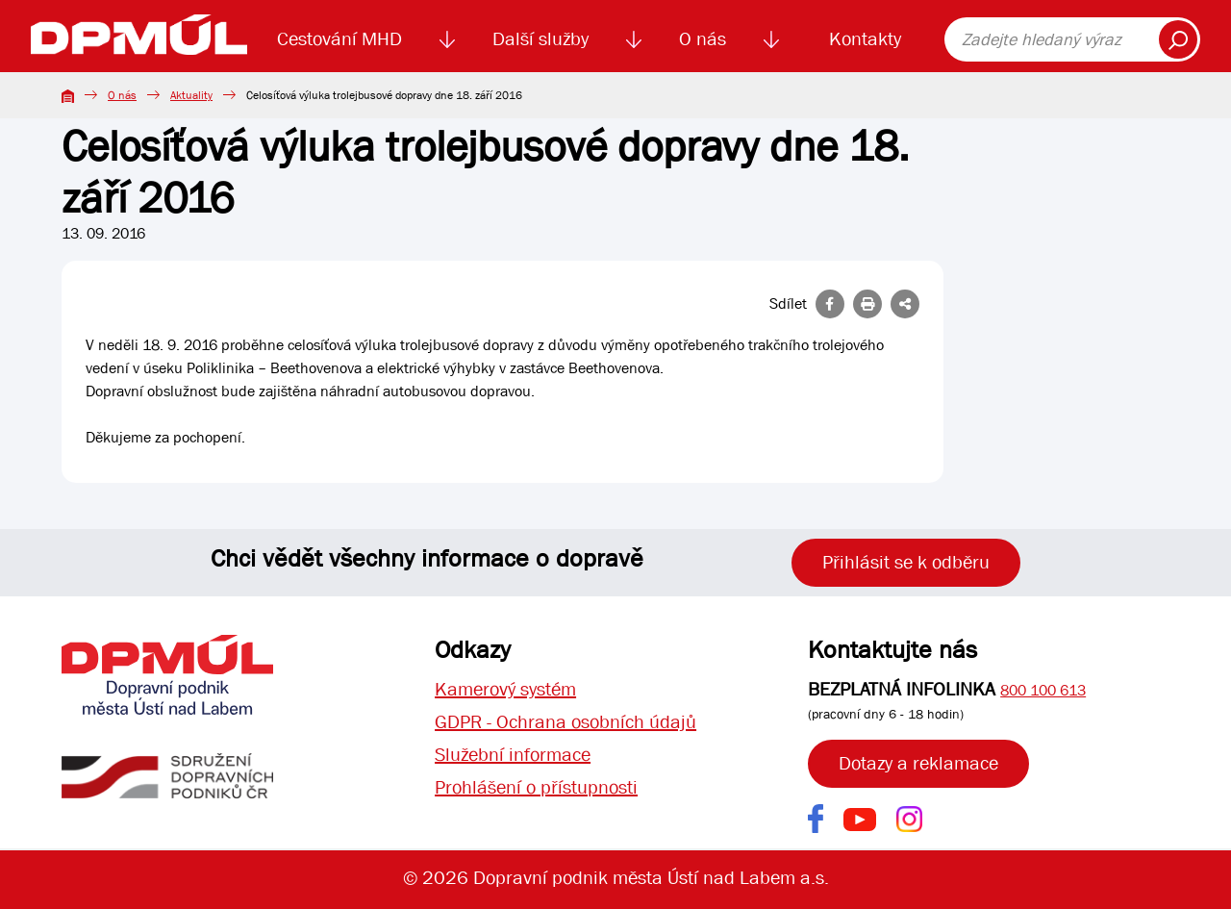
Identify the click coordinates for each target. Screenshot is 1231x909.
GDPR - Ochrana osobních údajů (565, 722)
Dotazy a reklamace (918, 763)
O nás (702, 39)
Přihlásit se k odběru (906, 562)
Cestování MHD (339, 39)
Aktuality (191, 95)
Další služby (540, 39)
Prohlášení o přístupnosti (536, 787)
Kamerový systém (505, 689)
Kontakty (865, 39)
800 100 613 (1043, 690)
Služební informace (512, 755)
